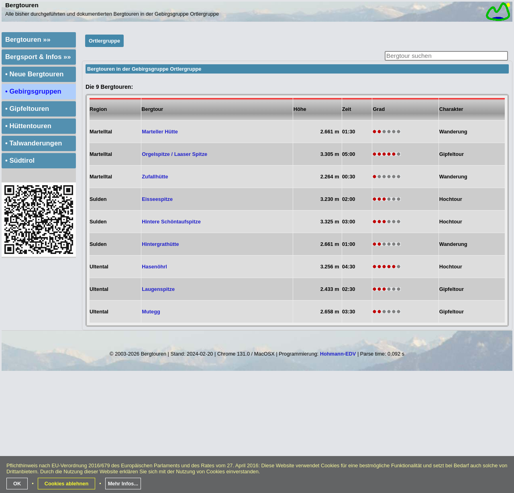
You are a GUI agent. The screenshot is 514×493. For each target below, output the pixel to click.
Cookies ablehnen (67, 484)
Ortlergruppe (104, 41)
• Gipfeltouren (27, 109)
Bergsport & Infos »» (38, 57)
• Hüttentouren (28, 126)
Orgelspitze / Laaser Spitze (174, 154)
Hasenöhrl (154, 267)
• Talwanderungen (33, 143)
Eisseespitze (157, 199)
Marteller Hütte (160, 132)
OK (17, 484)
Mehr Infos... (123, 484)
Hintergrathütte (160, 244)
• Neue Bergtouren (34, 74)
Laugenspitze (158, 289)
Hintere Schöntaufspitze (171, 222)
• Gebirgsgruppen (33, 91)
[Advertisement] (258, 435)
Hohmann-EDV (338, 354)
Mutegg (151, 312)
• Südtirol (20, 160)
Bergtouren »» (28, 39)
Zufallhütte (155, 177)
